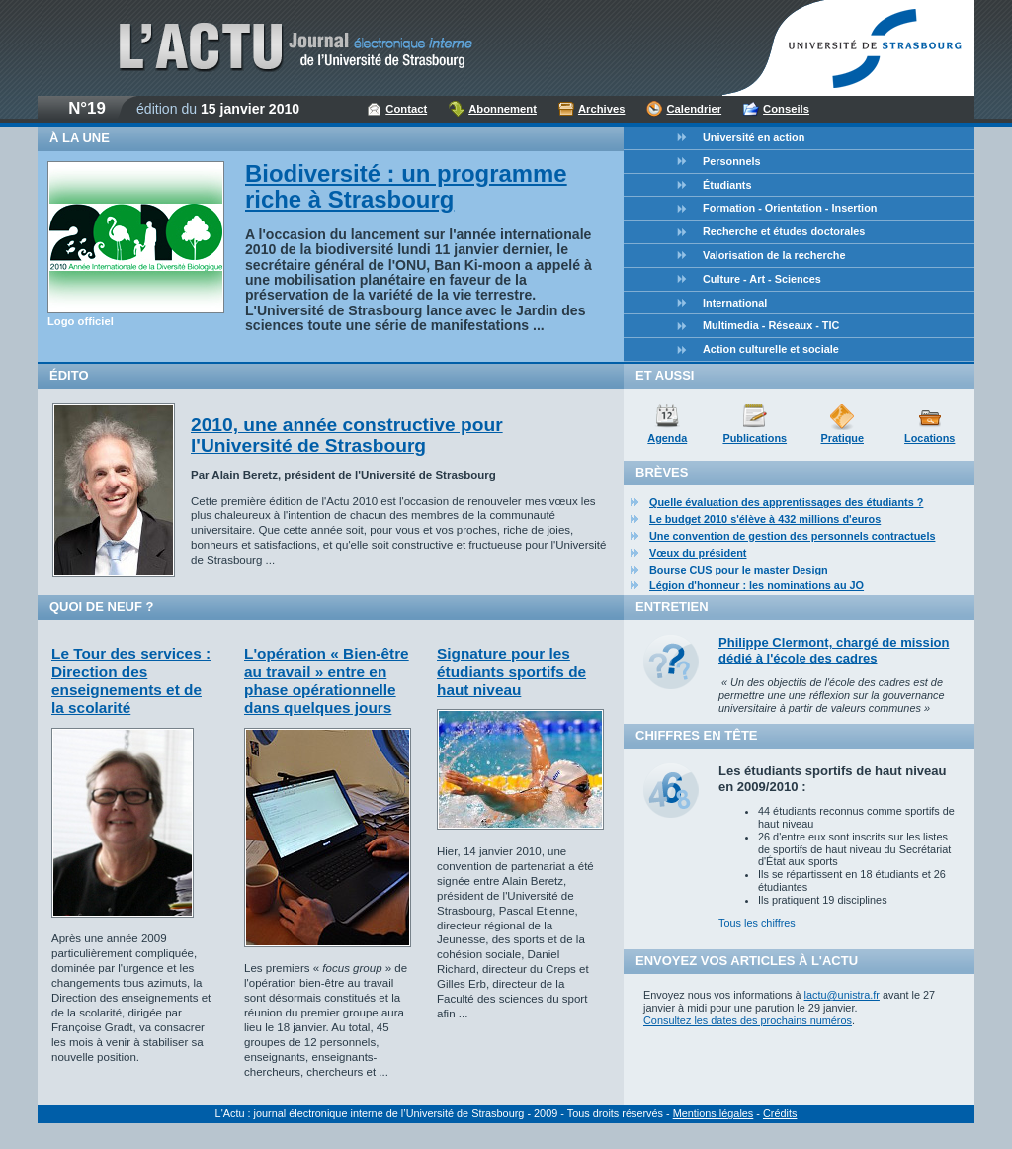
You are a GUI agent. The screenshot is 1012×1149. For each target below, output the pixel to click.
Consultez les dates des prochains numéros (747, 1020)
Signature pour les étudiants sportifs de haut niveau (511, 671)
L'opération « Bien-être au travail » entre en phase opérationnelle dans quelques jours (326, 680)
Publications (754, 438)
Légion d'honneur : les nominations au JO (756, 585)
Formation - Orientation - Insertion (790, 208)
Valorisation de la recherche (774, 255)
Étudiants (727, 185)
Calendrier (693, 109)
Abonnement (502, 109)
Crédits (780, 1113)
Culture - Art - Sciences (762, 279)
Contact (406, 109)
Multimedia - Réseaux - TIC (771, 325)
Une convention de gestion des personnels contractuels (792, 536)
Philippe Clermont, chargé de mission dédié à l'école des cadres (833, 650)
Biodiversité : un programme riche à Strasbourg (406, 186)
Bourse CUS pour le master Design (738, 569)
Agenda (667, 438)
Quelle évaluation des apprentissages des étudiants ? (786, 502)
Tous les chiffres (757, 922)
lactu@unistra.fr (842, 995)
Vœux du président (698, 553)
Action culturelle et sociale (771, 349)
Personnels (732, 161)
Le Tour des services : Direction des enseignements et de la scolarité (131, 680)
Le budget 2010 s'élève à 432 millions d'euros (765, 519)
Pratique (842, 438)
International (735, 303)
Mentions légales (713, 1113)
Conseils (786, 109)
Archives (602, 109)
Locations (929, 438)
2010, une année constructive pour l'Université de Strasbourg (347, 435)
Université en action (753, 137)
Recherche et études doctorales (784, 231)
